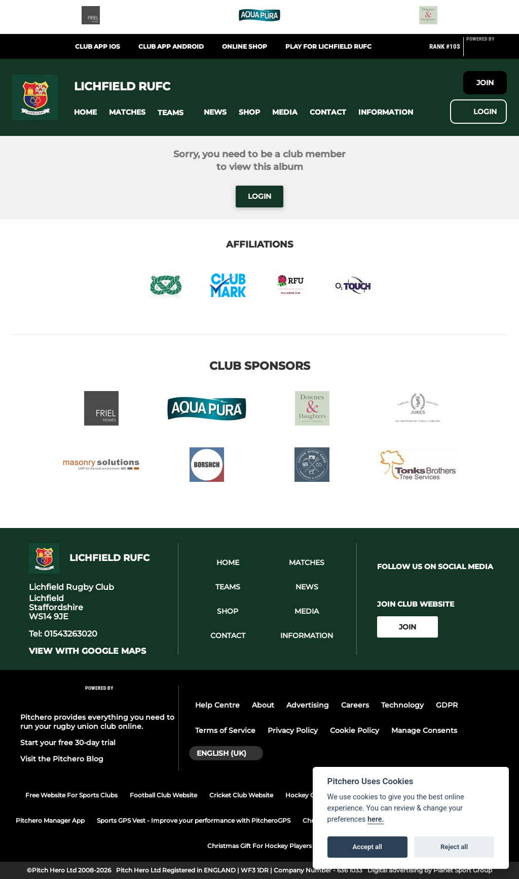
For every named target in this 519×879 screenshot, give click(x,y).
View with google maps (87, 651)
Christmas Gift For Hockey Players (259, 846)
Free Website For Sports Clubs (71, 795)
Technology (402, 705)
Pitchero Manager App (50, 820)
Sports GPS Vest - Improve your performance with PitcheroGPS (193, 820)
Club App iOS (97, 46)
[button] (85, 112)
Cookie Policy (354, 730)
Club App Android (171, 46)
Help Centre (217, 705)
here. (375, 819)
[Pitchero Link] (486, 51)
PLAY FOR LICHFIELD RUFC (328, 46)
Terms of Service (225, 730)
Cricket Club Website (241, 795)
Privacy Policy (293, 730)
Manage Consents (424, 730)
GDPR (447, 705)
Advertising (307, 705)
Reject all (454, 847)
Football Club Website (163, 795)
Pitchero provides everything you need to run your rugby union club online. (97, 722)
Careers (355, 705)
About (263, 705)
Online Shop (244, 46)
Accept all (367, 847)
